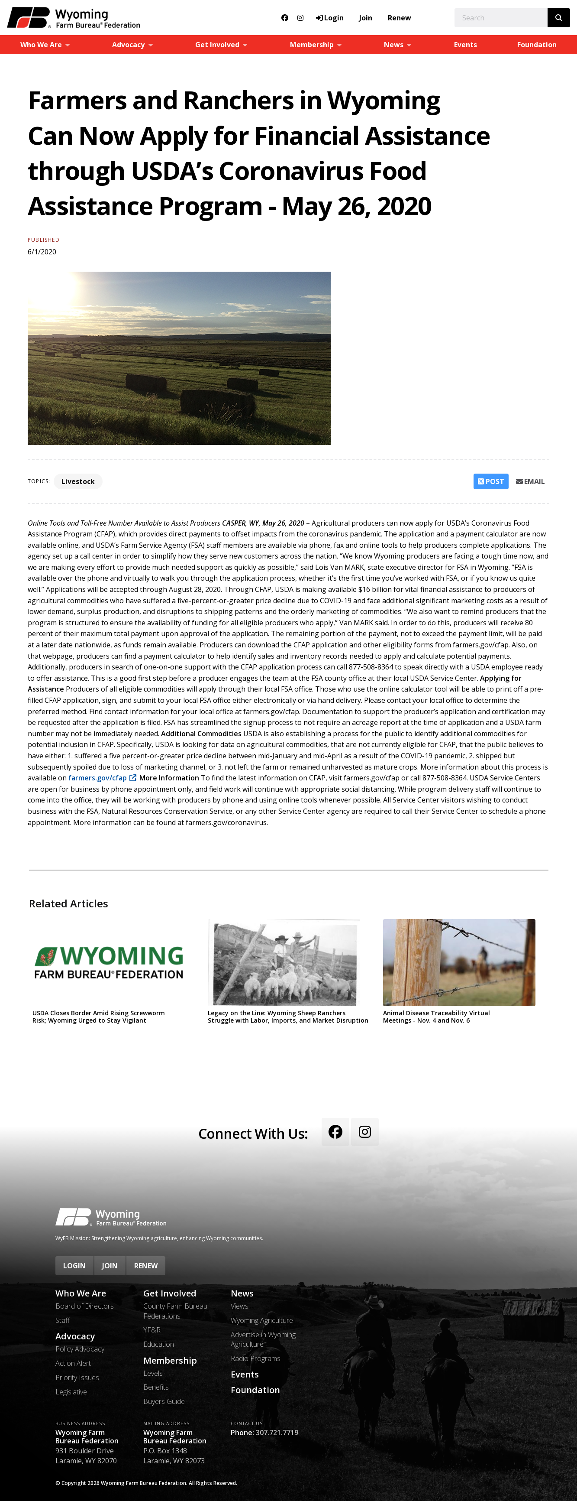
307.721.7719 (277, 1432)
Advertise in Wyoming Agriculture (263, 1339)
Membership (170, 1360)
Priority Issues (77, 1377)
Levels (153, 1373)
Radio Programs (255, 1358)
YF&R (152, 1330)
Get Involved (170, 1293)
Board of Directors (84, 1306)
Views (239, 1306)
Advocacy (75, 1336)
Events (465, 44)
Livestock (78, 481)
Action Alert (73, 1363)
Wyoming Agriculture (262, 1320)
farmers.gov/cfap (97, 778)
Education (158, 1344)
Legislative (71, 1392)
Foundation (537, 44)
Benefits (156, 1387)
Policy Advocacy (79, 1349)
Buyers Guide (164, 1401)
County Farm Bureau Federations (175, 1310)
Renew (399, 18)
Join (365, 18)
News (242, 1293)
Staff (62, 1320)
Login (74, 1265)
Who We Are (80, 1293)
